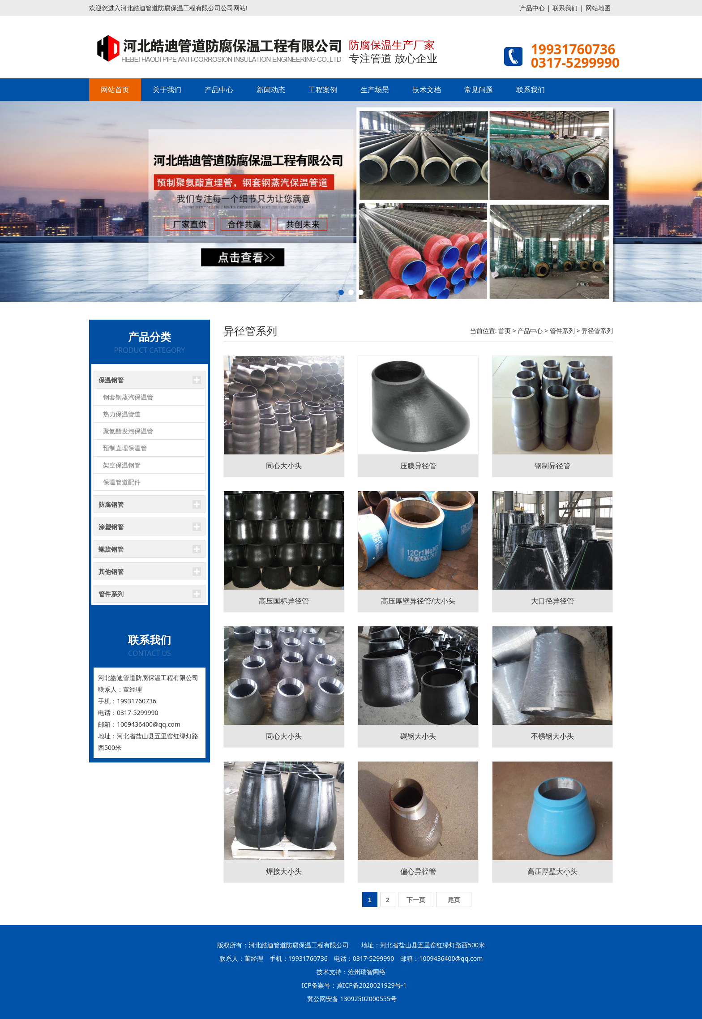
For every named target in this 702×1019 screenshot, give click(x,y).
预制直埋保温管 (125, 448)
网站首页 (115, 89)
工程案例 (322, 89)
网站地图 (598, 8)
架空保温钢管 (122, 465)
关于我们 (167, 89)
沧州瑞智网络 (366, 972)
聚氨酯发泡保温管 (128, 431)
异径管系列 (597, 330)
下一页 (416, 899)
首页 (504, 330)
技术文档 (426, 89)
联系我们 (565, 8)
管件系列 (562, 330)
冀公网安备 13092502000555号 (352, 998)
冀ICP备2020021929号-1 (372, 985)
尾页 (454, 899)
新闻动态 (271, 89)
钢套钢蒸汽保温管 (128, 397)
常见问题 (478, 89)
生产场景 (374, 89)
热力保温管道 (122, 414)
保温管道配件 (122, 482)
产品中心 (532, 8)
